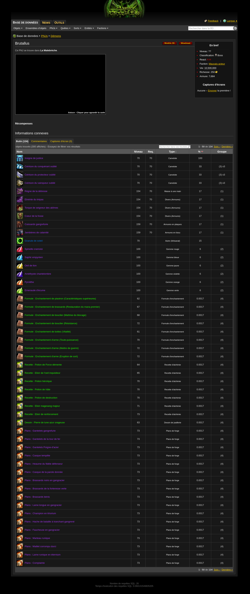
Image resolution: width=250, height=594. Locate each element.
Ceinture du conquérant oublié (41, 166)
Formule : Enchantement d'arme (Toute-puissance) (51, 339)
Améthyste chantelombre (38, 273)
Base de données (27, 35)
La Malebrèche (48, 50)
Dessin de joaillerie (172, 422)
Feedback (213, 20)
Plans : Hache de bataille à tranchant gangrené (49, 521)
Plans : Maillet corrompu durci (40, 546)
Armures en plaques (173, 224)
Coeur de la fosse (34, 216)
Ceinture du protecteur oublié (40, 174)
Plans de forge (172, 431)
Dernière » (227, 146)
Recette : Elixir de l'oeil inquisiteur (42, 373)
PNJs (44, 35)
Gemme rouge (172, 249)
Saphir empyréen (34, 257)
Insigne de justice (34, 158)
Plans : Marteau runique (37, 538)
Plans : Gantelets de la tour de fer (42, 439)
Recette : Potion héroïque (38, 381)
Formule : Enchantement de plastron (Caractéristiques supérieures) (60, 298)
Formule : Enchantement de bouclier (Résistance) (51, 323)
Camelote (172, 158)
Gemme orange (173, 282)
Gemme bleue (172, 257)
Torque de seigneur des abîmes (41, 207)
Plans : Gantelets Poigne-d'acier (42, 447)
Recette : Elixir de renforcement (41, 414)
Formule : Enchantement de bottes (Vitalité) (48, 331)
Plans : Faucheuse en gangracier (42, 529)
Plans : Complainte (35, 563)
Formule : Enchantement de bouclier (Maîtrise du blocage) (55, 315)
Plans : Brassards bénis (37, 496)
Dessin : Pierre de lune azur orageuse (45, 422)
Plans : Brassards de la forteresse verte (46, 488)
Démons (56, 35)
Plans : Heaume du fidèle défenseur (44, 463)
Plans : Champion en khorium (40, 513)
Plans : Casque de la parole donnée (44, 472)
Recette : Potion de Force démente (43, 364)
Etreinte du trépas (34, 199)
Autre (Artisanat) (172, 241)
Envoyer (212, 90)
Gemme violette (173, 274)
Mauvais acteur (217, 63)
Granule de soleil (34, 240)
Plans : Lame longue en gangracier (43, 505)
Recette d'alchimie (172, 365)
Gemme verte (173, 290)
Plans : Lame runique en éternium (42, 554)
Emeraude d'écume (35, 290)
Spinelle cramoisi (34, 249)
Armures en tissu (172, 232)
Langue (232, 20)
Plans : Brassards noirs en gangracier (45, 480)
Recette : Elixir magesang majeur (42, 406)
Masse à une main (172, 191)
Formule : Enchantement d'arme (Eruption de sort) (51, 356)
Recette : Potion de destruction (41, 397)
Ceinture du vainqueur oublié (40, 183)
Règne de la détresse (36, 191)
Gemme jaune (172, 266)
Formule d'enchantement (173, 299)
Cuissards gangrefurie (36, 224)
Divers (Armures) (172, 199)
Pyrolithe (29, 282)
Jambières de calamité (37, 232)
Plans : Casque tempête (37, 455)
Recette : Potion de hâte (37, 389)
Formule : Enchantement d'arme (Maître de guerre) (52, 348)
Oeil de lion (31, 265)
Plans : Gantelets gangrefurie (40, 430)
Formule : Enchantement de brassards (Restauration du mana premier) (62, 306)
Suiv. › (217, 146)
